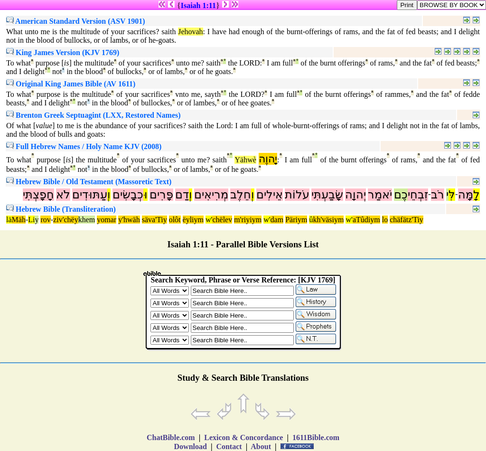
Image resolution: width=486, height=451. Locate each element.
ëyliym (193, 220)
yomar (106, 220)
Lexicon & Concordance (243, 437)
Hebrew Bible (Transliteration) (61, 209)
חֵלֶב (240, 194)
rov (45, 220)
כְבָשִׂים (127, 194)
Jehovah (190, 32)
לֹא (63, 194)
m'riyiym (248, 220)
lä (9, 220)
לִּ (452, 194)
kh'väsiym (328, 220)
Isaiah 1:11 (198, 5)
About (261, 446)
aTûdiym (366, 220)
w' (209, 220)
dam (277, 220)
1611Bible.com (315, 437)
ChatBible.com (171, 437)
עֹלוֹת (297, 194)
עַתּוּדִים (89, 194)
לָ (476, 194)
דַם (182, 194)
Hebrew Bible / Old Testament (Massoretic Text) (88, 182)
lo (385, 220)
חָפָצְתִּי (38, 194)
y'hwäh (129, 220)
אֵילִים (269, 194)
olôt (175, 220)
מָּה (465, 194)
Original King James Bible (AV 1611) (70, 84)
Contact (228, 446)
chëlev (222, 220)
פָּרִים (161, 194)
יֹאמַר (380, 194)
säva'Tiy (154, 220)
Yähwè (245, 160)
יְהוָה (355, 194)
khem (86, 220)
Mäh (19, 220)
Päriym (296, 220)
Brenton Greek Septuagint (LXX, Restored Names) (93, 115)
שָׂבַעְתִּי (327, 194)
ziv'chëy (65, 220)
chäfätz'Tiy (406, 220)
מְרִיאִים (211, 194)
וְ (252, 194)
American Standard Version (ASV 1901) (75, 21)
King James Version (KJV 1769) (62, 52)
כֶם (401, 194)
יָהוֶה (268, 159)
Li (31, 220)
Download (190, 446)
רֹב (437, 194)
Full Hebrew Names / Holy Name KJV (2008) (83, 146)
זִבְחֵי (418, 194)
